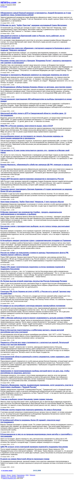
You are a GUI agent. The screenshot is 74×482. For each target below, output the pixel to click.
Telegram (32, 475)
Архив (14, 475)
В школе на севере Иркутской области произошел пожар (24, 459)
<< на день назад (6, 470)
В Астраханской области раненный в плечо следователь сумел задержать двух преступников (34, 358)
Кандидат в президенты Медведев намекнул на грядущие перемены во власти (34, 75)
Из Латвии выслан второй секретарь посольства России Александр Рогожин (33, 281)
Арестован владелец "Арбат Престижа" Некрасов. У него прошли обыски (32, 202)
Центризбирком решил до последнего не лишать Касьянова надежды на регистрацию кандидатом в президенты (31, 137)
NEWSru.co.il (5, 476)
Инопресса (20, 476)
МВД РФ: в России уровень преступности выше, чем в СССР (26, 126)
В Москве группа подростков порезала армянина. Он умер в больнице (30, 410)
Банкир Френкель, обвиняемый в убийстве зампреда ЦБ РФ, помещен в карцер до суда (36, 166)
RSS (27, 475)
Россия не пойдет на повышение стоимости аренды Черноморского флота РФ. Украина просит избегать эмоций (34, 254)
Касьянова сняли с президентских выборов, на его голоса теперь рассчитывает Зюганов (35, 227)
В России (3, 6)
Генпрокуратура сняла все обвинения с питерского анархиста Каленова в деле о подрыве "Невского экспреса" (35, 49)
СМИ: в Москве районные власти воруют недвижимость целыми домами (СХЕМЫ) (36, 318)
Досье (9, 475)
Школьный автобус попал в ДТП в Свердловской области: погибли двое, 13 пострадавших (33, 114)
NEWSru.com (8, 2)
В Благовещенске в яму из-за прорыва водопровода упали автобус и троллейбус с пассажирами (36, 435)
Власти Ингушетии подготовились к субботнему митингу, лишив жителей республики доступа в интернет (32, 331)
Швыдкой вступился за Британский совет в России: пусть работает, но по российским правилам (32, 37)
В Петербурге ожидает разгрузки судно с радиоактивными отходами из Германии (35, 240)
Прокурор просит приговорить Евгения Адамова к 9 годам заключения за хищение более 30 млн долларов (36, 190)
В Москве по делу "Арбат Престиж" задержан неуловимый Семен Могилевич (33, 25)
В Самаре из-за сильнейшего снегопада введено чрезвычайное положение (32, 306)
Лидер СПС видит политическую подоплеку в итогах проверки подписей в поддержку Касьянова (32, 268)
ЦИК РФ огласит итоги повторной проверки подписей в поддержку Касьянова (34, 447)
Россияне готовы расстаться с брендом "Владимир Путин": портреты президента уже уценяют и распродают (35, 62)
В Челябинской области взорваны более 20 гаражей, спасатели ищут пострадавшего (30, 421)
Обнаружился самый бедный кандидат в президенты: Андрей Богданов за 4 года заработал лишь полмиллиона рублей (35, 14)
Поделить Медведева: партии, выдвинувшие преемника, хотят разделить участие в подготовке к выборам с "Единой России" (36, 386)
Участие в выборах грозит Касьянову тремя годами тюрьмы (26, 399)
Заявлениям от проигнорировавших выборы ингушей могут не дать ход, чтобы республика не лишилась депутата (34, 372)
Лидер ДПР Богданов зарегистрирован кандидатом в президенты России (32, 179)
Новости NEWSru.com (9, 478)
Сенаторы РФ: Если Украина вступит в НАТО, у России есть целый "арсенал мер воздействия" (35, 292)
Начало (3, 475)
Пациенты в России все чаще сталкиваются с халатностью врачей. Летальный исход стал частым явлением (34, 343)
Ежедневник (21, 475)
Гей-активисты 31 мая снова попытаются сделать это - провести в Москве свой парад (34, 151)
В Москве (13, 476)
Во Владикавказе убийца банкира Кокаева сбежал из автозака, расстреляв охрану (36, 87)
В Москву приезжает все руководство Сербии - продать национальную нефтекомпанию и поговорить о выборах (31, 213)
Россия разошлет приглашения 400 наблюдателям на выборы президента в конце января (36, 100)
